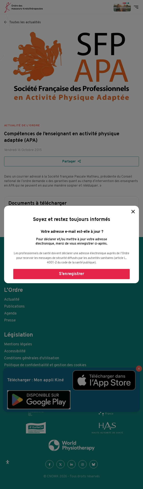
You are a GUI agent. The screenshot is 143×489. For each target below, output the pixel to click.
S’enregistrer (71, 274)
